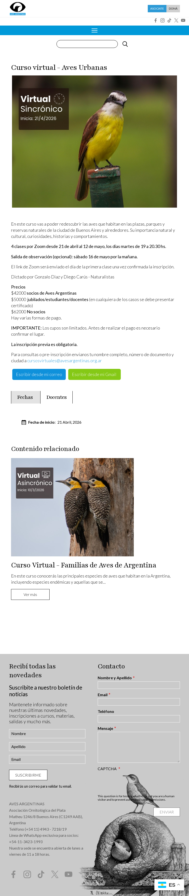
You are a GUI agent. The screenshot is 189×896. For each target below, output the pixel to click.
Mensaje (105, 728)
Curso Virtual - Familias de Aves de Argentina (83, 565)
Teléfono (106, 711)
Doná (173, 8)
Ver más (30, 594)
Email (103, 695)
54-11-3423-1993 (27, 841)
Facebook (156, 20)
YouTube (183, 20)
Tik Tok (169, 20)
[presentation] (135, 782)
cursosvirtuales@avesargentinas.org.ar (64, 360)
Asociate (157, 8)
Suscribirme (28, 775)
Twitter (176, 20)
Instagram (162, 20)
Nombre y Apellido (115, 678)
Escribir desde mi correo (39, 374)
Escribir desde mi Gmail (94, 374)
